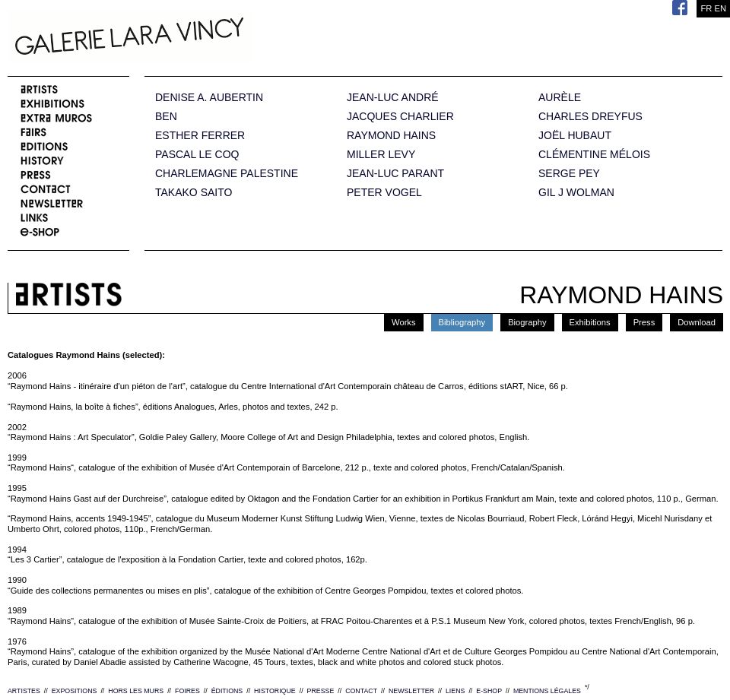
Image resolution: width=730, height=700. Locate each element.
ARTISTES (24, 691)
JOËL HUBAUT (574, 136)
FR (706, 8)
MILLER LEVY (381, 155)
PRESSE (321, 691)
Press (644, 322)
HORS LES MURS (135, 691)
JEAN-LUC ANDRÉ (393, 98)
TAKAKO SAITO (193, 193)
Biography (527, 322)
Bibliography (462, 322)
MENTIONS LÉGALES (547, 691)
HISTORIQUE (275, 691)
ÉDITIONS (227, 691)
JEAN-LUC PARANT (395, 174)
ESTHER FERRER (200, 136)
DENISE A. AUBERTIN (209, 98)
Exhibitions (590, 322)
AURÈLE (559, 98)
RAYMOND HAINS (391, 136)
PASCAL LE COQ (197, 155)
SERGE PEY (569, 174)
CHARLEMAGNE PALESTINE (226, 174)
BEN (166, 117)
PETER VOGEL (384, 193)
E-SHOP (489, 691)
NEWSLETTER (411, 691)
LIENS (455, 691)
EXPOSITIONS (74, 691)
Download (697, 322)
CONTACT (361, 691)
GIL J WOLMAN (576, 193)
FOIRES (187, 691)
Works (404, 322)
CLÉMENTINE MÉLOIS (594, 155)
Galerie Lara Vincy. (205, 38)
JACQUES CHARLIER (400, 117)
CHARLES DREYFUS (590, 117)
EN (720, 8)
